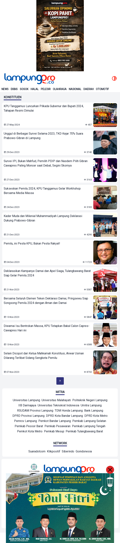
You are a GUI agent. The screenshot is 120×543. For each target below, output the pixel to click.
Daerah (88, 89)
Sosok (24, 89)
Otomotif (102, 89)
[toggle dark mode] (114, 78)
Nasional (75, 89)
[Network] (37, 451)
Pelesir (46, 89)
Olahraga (60, 89)
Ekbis (14, 89)
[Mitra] (26, 400)
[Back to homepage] (29, 78)
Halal (35, 89)
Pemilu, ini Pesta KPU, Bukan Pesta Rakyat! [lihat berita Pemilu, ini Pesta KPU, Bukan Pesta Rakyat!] (32, 243)
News (5, 89)
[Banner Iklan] (60, 35)
